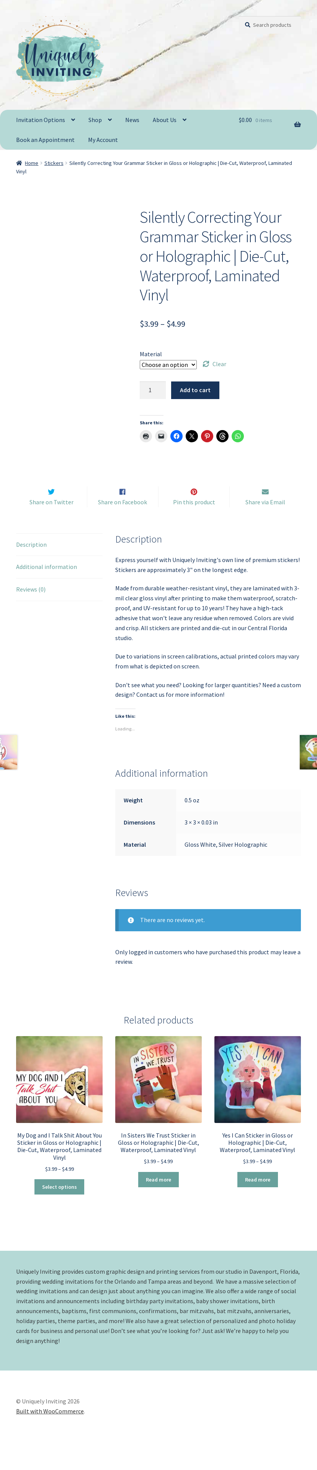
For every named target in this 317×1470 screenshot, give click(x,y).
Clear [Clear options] (219, 364)
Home (31, 163)
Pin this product (194, 517)
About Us (164, 120)
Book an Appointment (45, 139)
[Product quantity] (153, 390)
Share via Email (265, 517)
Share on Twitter (51, 517)
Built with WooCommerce (50, 1426)
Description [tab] (31, 559)
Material (151, 354)
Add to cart (195, 390)
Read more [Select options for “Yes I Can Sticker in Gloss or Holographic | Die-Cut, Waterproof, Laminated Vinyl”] (257, 1194)
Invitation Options (40, 120)
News (132, 120)
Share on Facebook (122, 517)
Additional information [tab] (46, 581)
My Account (103, 139)
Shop (95, 120)
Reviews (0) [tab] (31, 604)
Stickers (54, 163)
